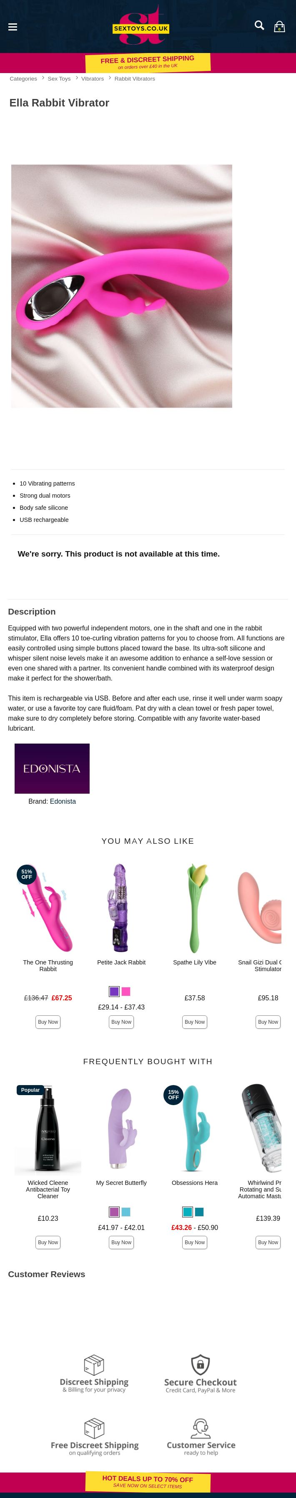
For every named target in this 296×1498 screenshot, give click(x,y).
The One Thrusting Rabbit (48, 966)
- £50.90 (194, 1228)
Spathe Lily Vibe (194, 962)
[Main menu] (13, 26)
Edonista (63, 801)
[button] (114, 991)
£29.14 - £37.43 (121, 1007)
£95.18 (268, 998)
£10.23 (48, 1218)
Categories (23, 78)
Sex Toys (59, 78)
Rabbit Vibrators (135, 78)
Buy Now (48, 1022)
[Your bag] (279, 26)
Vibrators (92, 78)
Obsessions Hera (195, 1183)
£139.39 (268, 1218)
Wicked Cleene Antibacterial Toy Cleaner (48, 1189)
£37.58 (195, 998)
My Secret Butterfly (121, 1183)
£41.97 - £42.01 (121, 1228)
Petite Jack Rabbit (121, 962)
